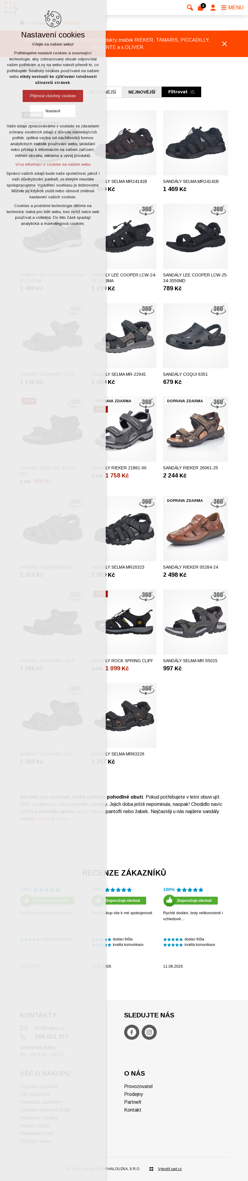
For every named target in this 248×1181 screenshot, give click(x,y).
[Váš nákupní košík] (201, 8)
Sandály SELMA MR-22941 (119, 374)
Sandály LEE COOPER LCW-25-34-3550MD (195, 278)
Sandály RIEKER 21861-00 (119, 467)
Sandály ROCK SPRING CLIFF (122, 660)
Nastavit (53, 111)
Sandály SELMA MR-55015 (190, 660)
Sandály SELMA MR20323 (118, 567)
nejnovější (141, 92)
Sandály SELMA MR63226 (118, 754)
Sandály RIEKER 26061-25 (190, 467)
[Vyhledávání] (190, 8)
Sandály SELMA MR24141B (119, 181)
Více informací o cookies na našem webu (53, 164)
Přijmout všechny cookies (53, 96)
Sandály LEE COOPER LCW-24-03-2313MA (124, 278)
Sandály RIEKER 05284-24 (190, 567)
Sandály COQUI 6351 (185, 374)
